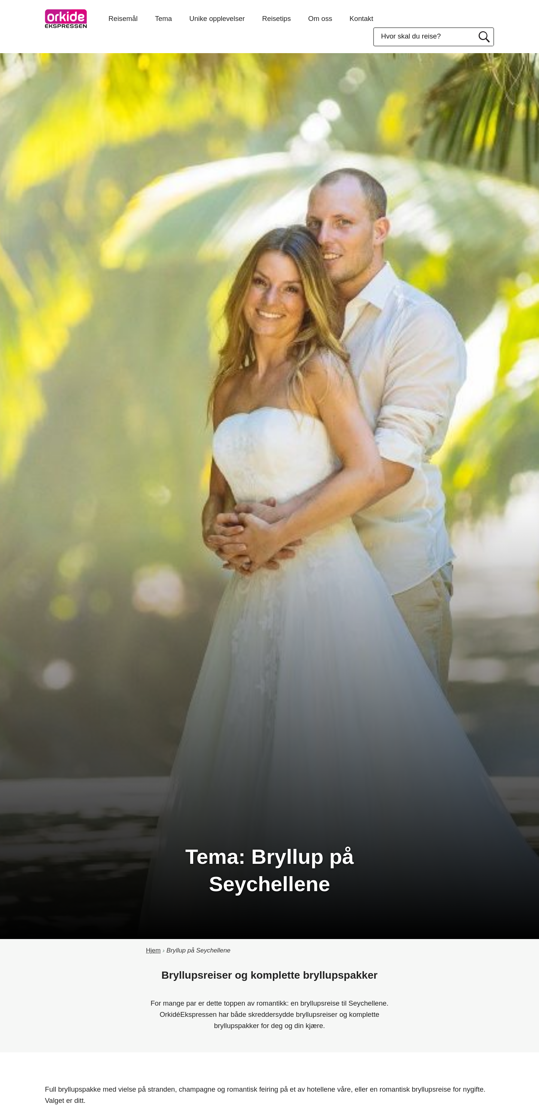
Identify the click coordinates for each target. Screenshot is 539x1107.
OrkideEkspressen (66, 18)
